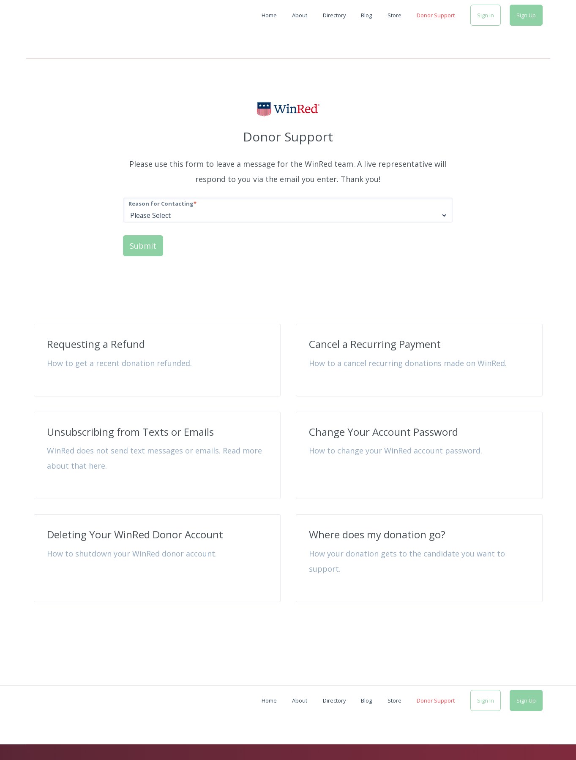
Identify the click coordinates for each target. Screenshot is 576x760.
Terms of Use (502, 737)
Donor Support (436, 15)
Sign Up (526, 15)
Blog (366, 15)
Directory (334, 15)
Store (394, 15)
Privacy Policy (457, 737)
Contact (538, 737)
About (299, 15)
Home (269, 15)
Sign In (485, 15)
